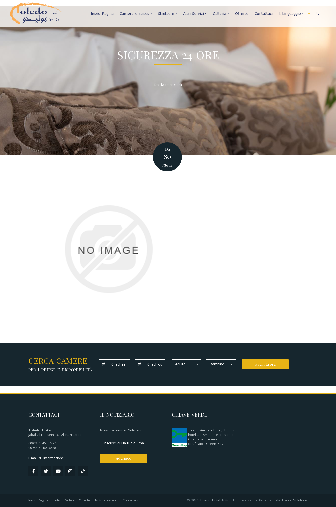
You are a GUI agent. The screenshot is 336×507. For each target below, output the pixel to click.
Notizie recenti (106, 500)
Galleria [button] (219, 13)
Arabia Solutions (295, 500)
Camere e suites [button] (134, 13)
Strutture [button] (166, 13)
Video (69, 500)
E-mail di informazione (46, 458)
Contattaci (264, 13)
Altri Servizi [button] (193, 13)
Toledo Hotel (210, 500)
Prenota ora (265, 364)
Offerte (241, 13)
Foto (57, 500)
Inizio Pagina (102, 13)
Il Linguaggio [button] (290, 13)
